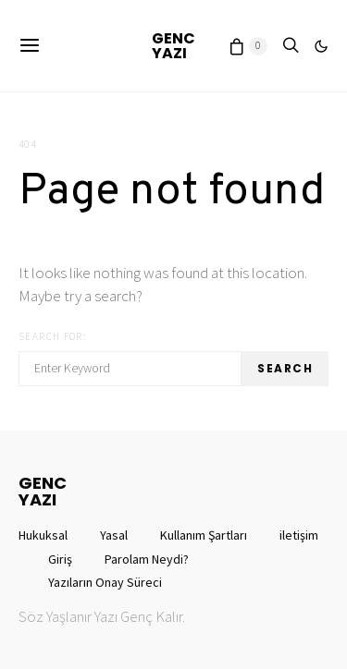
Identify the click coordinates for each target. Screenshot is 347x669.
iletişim (298, 535)
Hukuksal (43, 535)
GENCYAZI (173, 46)
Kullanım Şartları (203, 535)
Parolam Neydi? (147, 559)
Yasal (114, 535)
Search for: (52, 336)
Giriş (60, 559)
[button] (321, 46)
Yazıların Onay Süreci (105, 582)
